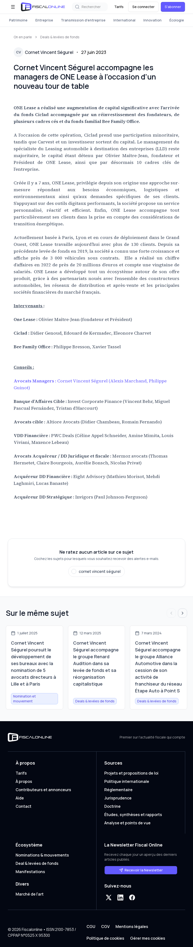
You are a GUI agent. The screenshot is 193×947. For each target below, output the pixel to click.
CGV (105, 926)
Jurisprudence (118, 798)
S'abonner (173, 6)
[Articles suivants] (182, 613)
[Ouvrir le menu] (13, 7)
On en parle (23, 37)
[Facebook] (132, 897)
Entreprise (44, 20)
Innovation (152, 20)
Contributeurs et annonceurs (43, 789)
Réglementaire (118, 789)
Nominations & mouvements (42, 855)
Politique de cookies (105, 938)
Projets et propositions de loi (131, 773)
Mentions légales (132, 926)
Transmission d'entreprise (83, 20)
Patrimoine (18, 20)
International (124, 20)
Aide (20, 798)
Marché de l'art (30, 894)
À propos (24, 781)
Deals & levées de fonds (59, 37)
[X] (108, 897)
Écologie (176, 20)
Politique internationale (126, 781)
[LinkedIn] (120, 897)
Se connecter (143, 6)
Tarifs (119, 6)
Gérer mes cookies (147, 938)
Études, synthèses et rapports (133, 814)
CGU (91, 926)
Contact (23, 806)
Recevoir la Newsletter (141, 870)
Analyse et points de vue (127, 823)
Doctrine (112, 806)
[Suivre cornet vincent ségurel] (96, 571)
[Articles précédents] (171, 613)
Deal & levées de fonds (37, 863)
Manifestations (30, 871)
